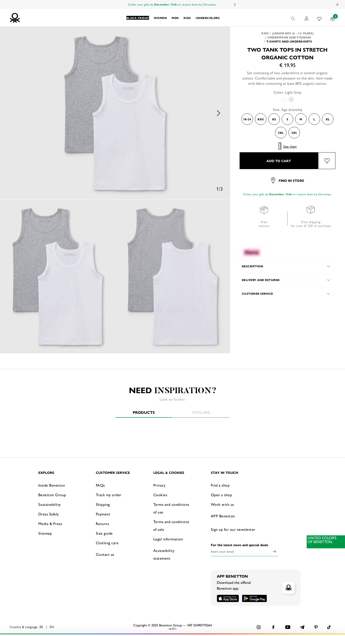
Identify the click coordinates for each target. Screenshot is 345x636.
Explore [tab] (201, 412)
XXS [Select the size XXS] (260, 119)
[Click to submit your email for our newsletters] (274, 551)
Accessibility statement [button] (164, 554)
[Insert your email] (241, 551)
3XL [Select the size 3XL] (294, 132)
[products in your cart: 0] (333, 17)
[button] (137, 17)
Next (235, 4)
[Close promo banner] (338, 4)
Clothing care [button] (107, 542)
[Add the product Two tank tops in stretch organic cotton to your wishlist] (327, 160)
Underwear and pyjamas (289, 37)
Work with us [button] (222, 504)
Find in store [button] (287, 180)
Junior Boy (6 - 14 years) (293, 33)
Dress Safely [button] (48, 514)
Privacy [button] (159, 485)
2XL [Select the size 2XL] (281, 132)
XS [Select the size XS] (274, 119)
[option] (115, 113)
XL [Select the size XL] (328, 119)
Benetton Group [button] (52, 494)
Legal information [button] (168, 539)
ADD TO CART (278, 160)
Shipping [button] (103, 504)
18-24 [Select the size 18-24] (247, 119)
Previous (12, 113)
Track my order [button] (108, 494)
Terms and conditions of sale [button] (171, 525)
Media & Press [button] (50, 523)
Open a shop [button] (221, 494)
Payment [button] (103, 514)
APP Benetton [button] (223, 516)
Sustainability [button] (49, 504)
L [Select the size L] (314, 119)
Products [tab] (144, 412)
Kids (265, 33)
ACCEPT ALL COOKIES (287, 613)
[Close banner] (338, 609)
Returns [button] (102, 523)
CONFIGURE (287, 625)
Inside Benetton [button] (51, 485)
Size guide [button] (104, 533)
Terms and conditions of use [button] (171, 508)
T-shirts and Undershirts (289, 41)
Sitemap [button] (45, 533)
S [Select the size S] (287, 119)
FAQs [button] (100, 485)
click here (69, 626)
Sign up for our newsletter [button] (233, 529)
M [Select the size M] (300, 119)
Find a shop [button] (220, 485)
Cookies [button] (160, 494)
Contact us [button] (105, 554)
